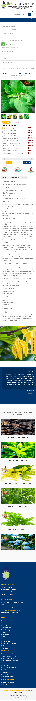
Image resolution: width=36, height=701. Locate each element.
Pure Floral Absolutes (8, 44)
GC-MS (3, 645)
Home (3, 68)
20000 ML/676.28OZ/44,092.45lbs (11, 143)
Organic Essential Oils (8, 33)
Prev (4, 385)
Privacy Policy (30, 690)
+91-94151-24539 (5, 596)
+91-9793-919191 (9, 607)
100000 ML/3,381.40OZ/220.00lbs (11, 150)
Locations (4, 648)
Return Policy (5, 623)
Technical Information (7, 682)
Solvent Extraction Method (8, 643)
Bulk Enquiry (24, 177)
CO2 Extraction (5, 641)
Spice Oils (5, 58)
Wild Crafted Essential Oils (10, 47)
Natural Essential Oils (8, 26)
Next (31, 385)
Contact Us (4, 632)
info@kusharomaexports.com (12, 610)
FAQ (3, 636)
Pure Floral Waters (8, 51)
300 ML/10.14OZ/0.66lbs (9, 130)
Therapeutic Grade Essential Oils (12, 37)
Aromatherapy (5, 625)
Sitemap (4, 684)
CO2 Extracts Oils (7, 55)
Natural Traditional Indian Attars (12, 40)
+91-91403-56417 (9, 594)
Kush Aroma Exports (11, 690)
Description (5, 177)
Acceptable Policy (6, 627)
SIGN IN (23, 11)
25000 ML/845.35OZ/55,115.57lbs (11, 145)
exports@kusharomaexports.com (10, 612)
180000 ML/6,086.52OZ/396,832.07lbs (13, 153)
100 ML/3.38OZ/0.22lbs (9, 128)
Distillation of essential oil (8, 639)
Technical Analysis (14, 177)
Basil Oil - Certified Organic (28, 68)
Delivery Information (7, 634)
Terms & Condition (18, 692)
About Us (4, 620)
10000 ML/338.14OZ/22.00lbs (10, 140)
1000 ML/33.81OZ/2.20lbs (9, 135)
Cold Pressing (5, 630)
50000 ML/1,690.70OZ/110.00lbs (11, 148)
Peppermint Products (8, 62)
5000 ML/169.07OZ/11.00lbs (10, 138)
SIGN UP (28, 11)
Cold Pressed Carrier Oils (9, 29)
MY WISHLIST (16, 11)
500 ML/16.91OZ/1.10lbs (9, 133)
